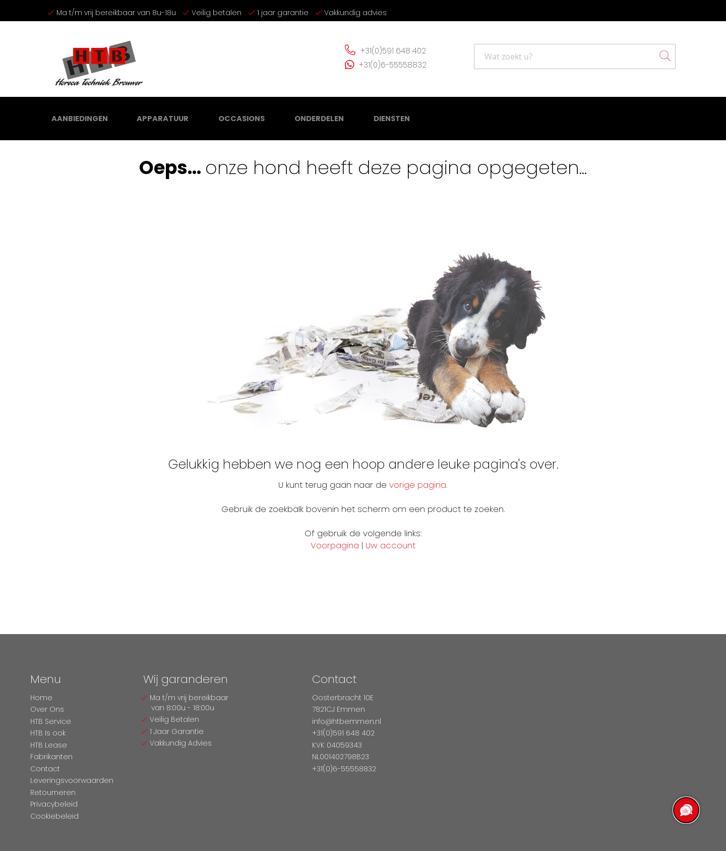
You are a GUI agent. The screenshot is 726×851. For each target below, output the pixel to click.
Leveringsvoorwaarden (71, 780)
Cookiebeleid (54, 816)
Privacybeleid (54, 804)
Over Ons (47, 709)
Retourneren (53, 792)
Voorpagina (335, 545)
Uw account (390, 545)
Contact (45, 769)
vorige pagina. (418, 484)
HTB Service (50, 721)
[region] (686, 810)
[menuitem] (79, 121)
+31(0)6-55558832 (392, 67)
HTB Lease (48, 745)
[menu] (216, 121)
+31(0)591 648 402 (392, 53)
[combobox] (575, 59)
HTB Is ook (48, 733)
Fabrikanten (51, 757)
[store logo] (95, 59)
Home (41, 698)
